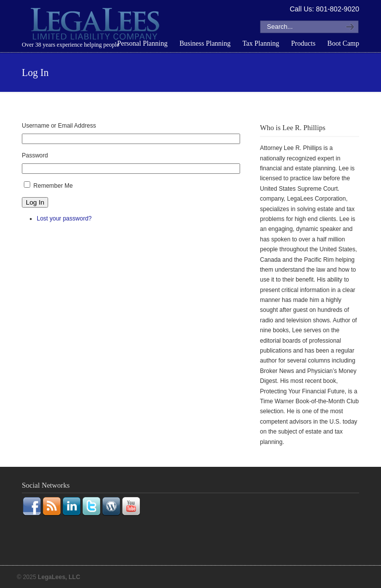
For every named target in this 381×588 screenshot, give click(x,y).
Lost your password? (64, 218)
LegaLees (96, 25)
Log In (35, 202)
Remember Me (52, 185)
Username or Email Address (59, 125)
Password (35, 155)
